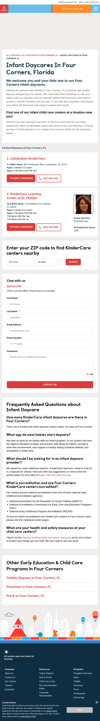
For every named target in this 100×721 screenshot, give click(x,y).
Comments (12, 351)
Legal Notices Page (28, 716)
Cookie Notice (51, 711)
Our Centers (10, 681)
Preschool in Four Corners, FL (28, 586)
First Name (50, 302)
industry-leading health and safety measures (46, 537)
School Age (79, 697)
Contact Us (10, 677)
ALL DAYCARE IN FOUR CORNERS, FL (40, 55)
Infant (76, 677)
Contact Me (50, 384)
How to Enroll (45, 677)
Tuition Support (46, 673)
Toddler (77, 681)
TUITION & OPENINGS (21, 178)
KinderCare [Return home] (4, 9)
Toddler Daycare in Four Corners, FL (33, 577)
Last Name (50, 315)
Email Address (50, 328)
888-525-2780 (14, 286)
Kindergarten (80, 693)
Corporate (9, 689)
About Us (9, 673)
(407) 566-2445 (48, 178)
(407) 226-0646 (48, 227)
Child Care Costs (47, 681)
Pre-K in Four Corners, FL (25, 595)
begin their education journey (55, 474)
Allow (80, 710)
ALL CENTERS (13, 55)
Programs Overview (83, 673)
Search (73, 262)
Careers (8, 685)
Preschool (78, 685)
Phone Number (50, 342)
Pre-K (76, 689)
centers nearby (73, 8)
